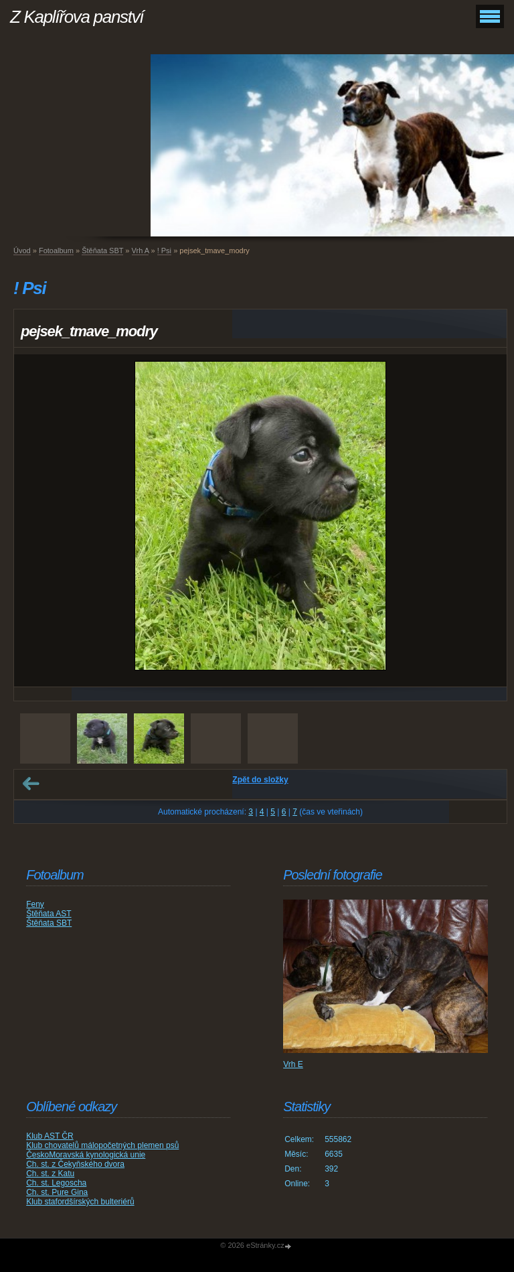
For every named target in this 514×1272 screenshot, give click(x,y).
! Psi (164, 250)
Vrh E (293, 1064)
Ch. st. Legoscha (56, 1183)
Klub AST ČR (49, 1136)
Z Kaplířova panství (76, 17)
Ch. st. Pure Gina (57, 1192)
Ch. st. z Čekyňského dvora (75, 1164)
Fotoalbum (56, 250)
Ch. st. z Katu (50, 1173)
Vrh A (140, 250)
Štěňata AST (48, 913)
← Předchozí (31, 784)
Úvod (22, 250)
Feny (35, 904)
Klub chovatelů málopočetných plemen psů (102, 1145)
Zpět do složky (260, 779)
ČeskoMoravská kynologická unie (85, 1154)
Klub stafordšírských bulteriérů (80, 1201)
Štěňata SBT (102, 250)
